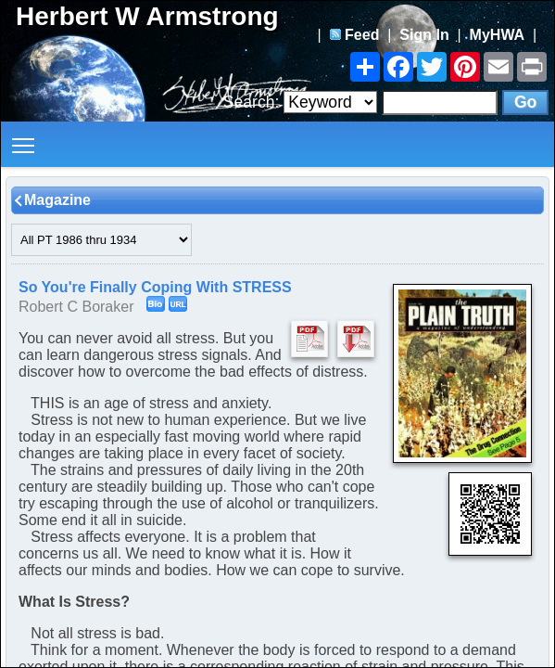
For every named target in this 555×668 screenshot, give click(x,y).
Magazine (57, 200)
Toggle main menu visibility (24, 139)
